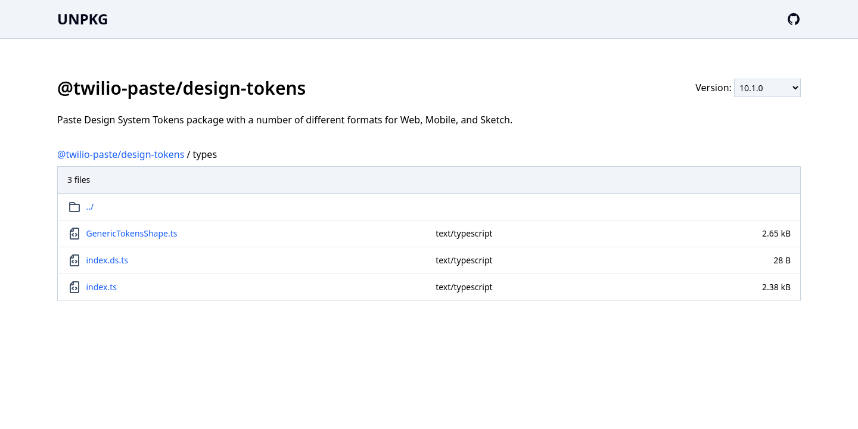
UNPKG (82, 19)
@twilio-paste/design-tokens (120, 154)
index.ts (101, 287)
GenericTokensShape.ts (132, 233)
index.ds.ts (107, 260)
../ (90, 206)
